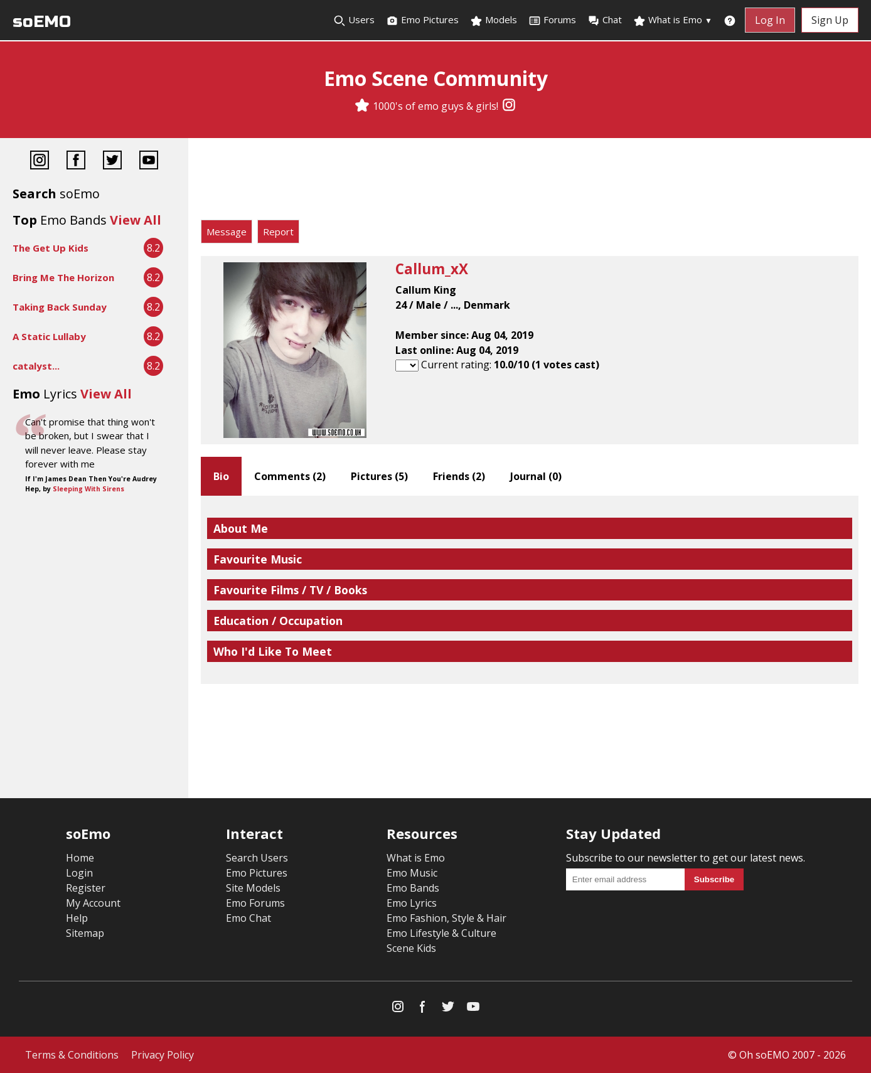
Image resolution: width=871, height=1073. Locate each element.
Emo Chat (248, 918)
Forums (552, 20)
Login (79, 873)
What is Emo (672, 20)
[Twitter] (112, 162)
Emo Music (412, 873)
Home (80, 858)
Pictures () (379, 476)
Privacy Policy (162, 1055)
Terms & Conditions (72, 1055)
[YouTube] (148, 162)
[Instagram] (509, 106)
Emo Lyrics (412, 903)
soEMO (42, 21)
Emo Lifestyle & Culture (441, 933)
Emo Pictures (422, 20)
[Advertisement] (529, 182)
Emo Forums (255, 903)
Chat (604, 20)
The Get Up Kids (50, 248)
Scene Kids (411, 948)
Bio (221, 476)
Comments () (290, 476)
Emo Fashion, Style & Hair (446, 918)
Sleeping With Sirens (88, 488)
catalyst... (36, 366)
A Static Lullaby (49, 336)
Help (77, 918)
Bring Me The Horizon (63, 277)
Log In (770, 20)
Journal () (536, 476)
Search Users (257, 858)
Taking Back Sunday (60, 307)
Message (226, 231)
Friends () (459, 476)
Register (85, 888)
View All (135, 219)
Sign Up (829, 20)
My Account (93, 903)
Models (493, 20)
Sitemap (85, 933)
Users (354, 20)
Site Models (253, 888)
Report (278, 231)
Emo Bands (413, 888)
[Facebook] (76, 162)
